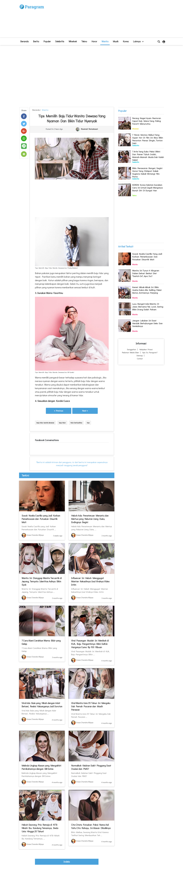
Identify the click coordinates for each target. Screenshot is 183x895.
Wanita (105, 41)
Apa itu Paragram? (150, 352)
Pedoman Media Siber (130, 352)
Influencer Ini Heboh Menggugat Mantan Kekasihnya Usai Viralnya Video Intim (90, 581)
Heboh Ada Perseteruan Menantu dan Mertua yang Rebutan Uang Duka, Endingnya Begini (90, 519)
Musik (115, 41)
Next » (85, 410)
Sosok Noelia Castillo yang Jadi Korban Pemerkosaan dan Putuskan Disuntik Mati (41, 519)
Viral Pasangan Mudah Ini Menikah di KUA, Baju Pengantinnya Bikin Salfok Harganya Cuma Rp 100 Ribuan (90, 644)
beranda (24, 41)
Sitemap (139, 355)
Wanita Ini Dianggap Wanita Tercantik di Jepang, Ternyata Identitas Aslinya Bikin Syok (42, 581)
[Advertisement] (110, 20)
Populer (47, 41)
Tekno (84, 41)
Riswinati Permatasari (89, 129)
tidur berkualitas (76, 423)
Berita (36, 41)
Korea (126, 41)
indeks (67, 861)
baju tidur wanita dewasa (45, 423)
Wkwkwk (73, 41)
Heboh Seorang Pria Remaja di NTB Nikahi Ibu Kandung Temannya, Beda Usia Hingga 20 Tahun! (40, 828)
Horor (94, 41)
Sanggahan (131, 349)
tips (88, 423)
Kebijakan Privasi (146, 349)
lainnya (138, 41)
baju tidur (62, 423)
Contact (140, 358)
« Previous (58, 410)
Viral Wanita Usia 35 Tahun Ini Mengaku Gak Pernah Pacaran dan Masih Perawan (90, 706)
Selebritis (59, 41)
